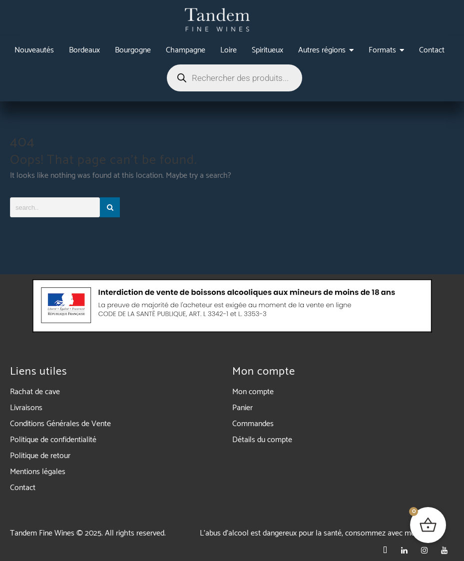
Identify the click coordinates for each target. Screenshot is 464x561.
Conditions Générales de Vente (60, 424)
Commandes (253, 424)
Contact (22, 488)
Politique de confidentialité (53, 440)
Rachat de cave (35, 392)
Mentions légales (37, 472)
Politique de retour (40, 456)
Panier (242, 408)
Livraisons (26, 408)
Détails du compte (262, 440)
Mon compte (253, 392)
